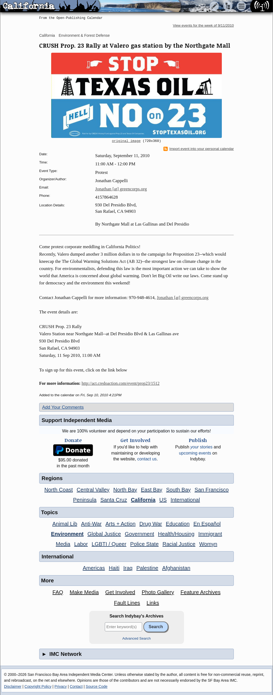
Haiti (114, 568)
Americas (94, 568)
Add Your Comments (63, 407)
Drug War (150, 524)
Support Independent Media (77, 420)
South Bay (178, 490)
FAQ (58, 592)
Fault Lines (127, 603)
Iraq (127, 568)
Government (139, 534)
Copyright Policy (38, 686)
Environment (67, 534)
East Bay (151, 490)
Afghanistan (176, 568)
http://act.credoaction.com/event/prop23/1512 (120, 383)
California (47, 35)
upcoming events (195, 453)
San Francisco (212, 490)
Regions (52, 478)
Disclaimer (12, 686)
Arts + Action (121, 524)
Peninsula (85, 500)
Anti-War (91, 524)
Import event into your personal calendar (198, 149)
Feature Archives (200, 592)
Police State (144, 544)
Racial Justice (178, 544)
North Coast (58, 490)
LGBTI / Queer (109, 544)
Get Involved (120, 592)
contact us (147, 459)
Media (63, 544)
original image (126, 141)
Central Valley (93, 490)
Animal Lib (64, 524)
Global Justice (104, 534)
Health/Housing (176, 534)
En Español (207, 524)
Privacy (60, 686)
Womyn (208, 544)
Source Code (96, 686)
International (185, 500)
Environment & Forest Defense (84, 35)
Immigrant (210, 534)
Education (178, 524)
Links (153, 603)
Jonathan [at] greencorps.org (121, 188)
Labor (81, 544)
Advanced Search (136, 638)
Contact (76, 686)
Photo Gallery (158, 592)
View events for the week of (203, 25)
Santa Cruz (113, 500)
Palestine (147, 568)
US (163, 500)
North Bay (125, 490)
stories (201, 447)
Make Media (84, 592)
